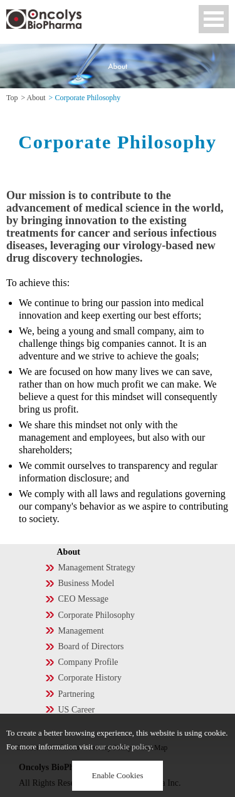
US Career (76, 709)
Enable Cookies (118, 775)
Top (12, 97)
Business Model (86, 583)
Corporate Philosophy (96, 615)
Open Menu (214, 19)
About (36, 97)
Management (81, 630)
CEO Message (83, 599)
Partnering (76, 694)
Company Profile (88, 662)
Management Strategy (96, 567)
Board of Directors (91, 646)
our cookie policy (123, 746)
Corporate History (90, 677)
